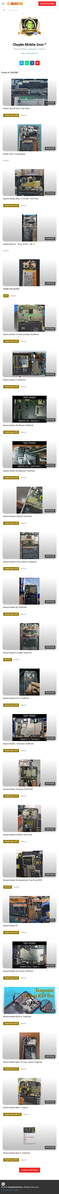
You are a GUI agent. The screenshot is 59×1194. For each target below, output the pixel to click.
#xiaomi (23, 115)
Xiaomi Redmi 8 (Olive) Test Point (17, 835)
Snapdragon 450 (11, 523)
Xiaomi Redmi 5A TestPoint (15, 607)
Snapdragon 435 (11, 387)
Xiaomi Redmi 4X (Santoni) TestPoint (19, 471)
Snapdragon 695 (11, 205)
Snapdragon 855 (11, 1023)
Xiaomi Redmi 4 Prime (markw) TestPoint (21, 334)
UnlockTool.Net (47, 3)
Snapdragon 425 (11, 614)
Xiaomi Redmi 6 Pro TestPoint (16, 698)
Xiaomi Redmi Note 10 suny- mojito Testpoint (22, 1062)
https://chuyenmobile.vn (10, 1190)
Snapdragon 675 (11, 1069)
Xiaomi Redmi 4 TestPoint (14, 380)
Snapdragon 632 (11, 750)
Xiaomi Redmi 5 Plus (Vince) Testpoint (19, 562)
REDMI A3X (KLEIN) (11, 289)
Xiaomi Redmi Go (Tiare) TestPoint (18, 971)
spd (5, 296)
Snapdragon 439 (11, 796)
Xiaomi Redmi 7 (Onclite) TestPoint (18, 744)
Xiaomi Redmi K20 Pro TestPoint (17, 1017)
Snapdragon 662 (11, 932)
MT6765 (7, 887)
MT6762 (7, 660)
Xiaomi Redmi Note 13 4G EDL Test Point (20, 199)
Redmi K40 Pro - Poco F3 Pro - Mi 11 (19, 244)
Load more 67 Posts (29, 1170)
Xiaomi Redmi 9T (10, 926)
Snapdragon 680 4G (12, 1114)
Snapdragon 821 (11, 1160)
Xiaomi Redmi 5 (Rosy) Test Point (17, 516)
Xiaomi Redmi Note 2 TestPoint (16, 1153)
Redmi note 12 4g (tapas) (14, 154)
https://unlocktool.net (29, 53)
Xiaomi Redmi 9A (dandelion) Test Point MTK (22, 880)
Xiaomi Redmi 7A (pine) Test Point (18, 789)
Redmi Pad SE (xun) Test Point (16, 108)
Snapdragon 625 (11, 341)
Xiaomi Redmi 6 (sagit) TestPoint (17, 653)
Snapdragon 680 (11, 115)
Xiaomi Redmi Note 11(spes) (15, 1107)
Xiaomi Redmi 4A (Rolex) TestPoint (18, 425)
